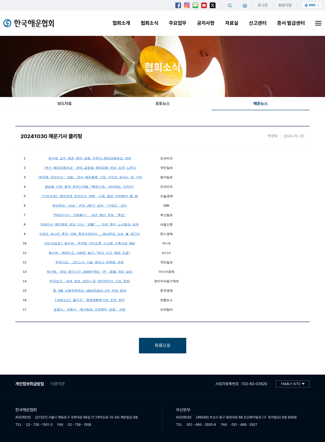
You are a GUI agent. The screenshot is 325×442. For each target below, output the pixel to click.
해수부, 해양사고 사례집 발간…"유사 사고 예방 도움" (90, 253)
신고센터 (258, 23)
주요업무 (177, 23)
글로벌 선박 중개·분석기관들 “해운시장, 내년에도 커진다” (89, 186)
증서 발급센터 (291, 23)
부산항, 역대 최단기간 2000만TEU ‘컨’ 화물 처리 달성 (89, 271)
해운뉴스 (260, 103)
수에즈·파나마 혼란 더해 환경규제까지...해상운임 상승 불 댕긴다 (89, 234)
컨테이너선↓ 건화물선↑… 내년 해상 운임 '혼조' (89, 215)
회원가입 (285, 5)
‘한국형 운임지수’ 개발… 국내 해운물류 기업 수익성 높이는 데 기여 (89, 177)
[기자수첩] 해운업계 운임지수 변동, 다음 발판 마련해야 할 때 (89, 196)
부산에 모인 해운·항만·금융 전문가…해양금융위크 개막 (89, 158)
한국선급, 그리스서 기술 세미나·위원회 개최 (89, 262)
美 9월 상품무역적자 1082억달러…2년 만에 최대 (89, 290)
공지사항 (206, 23)
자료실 (231, 23)
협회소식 (149, 23)
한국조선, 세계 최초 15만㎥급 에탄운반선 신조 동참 (90, 281)
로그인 (263, 5)
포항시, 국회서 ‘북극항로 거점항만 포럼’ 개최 (90, 309)
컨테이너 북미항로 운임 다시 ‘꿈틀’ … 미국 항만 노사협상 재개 (89, 224)
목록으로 (162, 345)
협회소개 (121, 23)
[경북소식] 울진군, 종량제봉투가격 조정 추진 (90, 300)
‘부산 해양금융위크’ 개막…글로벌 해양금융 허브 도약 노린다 (89, 167)
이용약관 (57, 383)
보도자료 (64, 103)
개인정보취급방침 (29, 383)
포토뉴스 (162, 103)
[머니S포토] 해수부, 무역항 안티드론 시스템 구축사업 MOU (89, 243)
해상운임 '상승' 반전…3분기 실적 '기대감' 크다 (89, 205)
